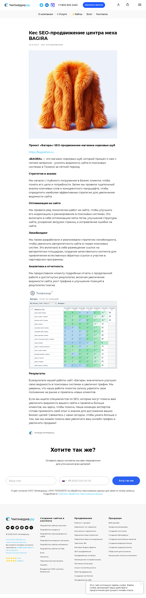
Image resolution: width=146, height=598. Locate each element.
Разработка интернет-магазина (54, 544)
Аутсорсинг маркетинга (85, 535)
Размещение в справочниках (87, 563)
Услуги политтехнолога (85, 571)
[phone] (31, 531)
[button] (94, 5)
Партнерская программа (51, 564)
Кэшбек (43, 568)
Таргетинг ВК (80, 547)
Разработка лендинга (50, 533)
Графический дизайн (118, 531)
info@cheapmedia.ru (25, 551)
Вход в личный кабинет (16, 556)
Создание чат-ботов (83, 579)
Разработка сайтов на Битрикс (54, 548)
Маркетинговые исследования (88, 543)
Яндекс (20, 564)
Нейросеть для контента (120, 555)
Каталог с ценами (82, 527)
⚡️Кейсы (77, 14)
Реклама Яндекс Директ (85, 551)
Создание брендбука (118, 539)
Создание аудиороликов (120, 551)
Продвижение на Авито (85, 559)
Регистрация (12, 554)
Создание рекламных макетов (122, 543)
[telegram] (12, 531)
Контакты (102, 14)
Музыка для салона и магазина (123, 559)
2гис (19, 562)
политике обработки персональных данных (80, 497)
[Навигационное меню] (139, 5)
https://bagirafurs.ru (41, 154)
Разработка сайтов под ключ (53, 529)
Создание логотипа (118, 535)
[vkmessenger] (22, 531)
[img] (47, 5)
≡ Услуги (62, 14)
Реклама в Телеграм (83, 567)
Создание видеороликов (120, 547)
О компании (45, 14)
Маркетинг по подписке (85, 531)
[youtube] (8, 531)
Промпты (44, 560)
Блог (89, 14)
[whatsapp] (17, 531)
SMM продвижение (83, 575)
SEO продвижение (82, 555)
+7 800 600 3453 (68, 5)
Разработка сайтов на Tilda (52, 552)
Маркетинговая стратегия (86, 539)
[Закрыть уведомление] (141, 583)
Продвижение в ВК (83, 584)
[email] (26, 531)
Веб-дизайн (114, 527)
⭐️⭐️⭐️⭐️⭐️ (11, 562)
